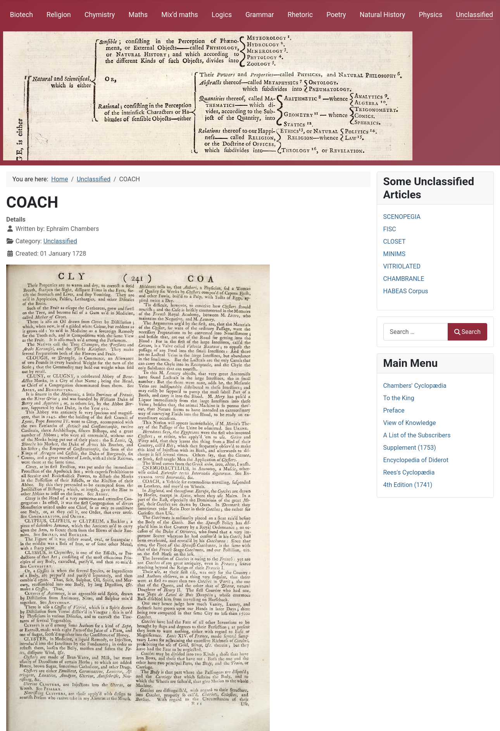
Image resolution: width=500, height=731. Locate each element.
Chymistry (99, 15)
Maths (138, 15)
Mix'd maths (179, 15)
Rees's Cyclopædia (409, 472)
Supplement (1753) (409, 447)
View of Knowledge (409, 423)
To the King (398, 398)
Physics (430, 15)
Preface (394, 410)
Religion (59, 15)
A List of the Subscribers (417, 435)
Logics (222, 15)
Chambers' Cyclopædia (415, 385)
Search (467, 331)
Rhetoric (300, 15)
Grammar (259, 15)
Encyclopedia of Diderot (415, 460)
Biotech (21, 15)
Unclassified (474, 15)
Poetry (336, 15)
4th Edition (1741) (408, 484)
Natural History (382, 15)
